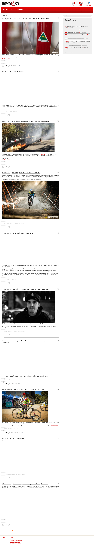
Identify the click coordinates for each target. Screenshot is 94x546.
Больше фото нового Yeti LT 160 (75, 45)
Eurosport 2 (16, 223)
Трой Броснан (12, 379)
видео (20, 379)
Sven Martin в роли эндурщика (23, 233)
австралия (17, 61)
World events (6, 233)
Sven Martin (6, 279)
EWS (16, 279)
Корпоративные (18, 9)
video (9, 111)
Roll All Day (72, 42)
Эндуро (4, 341)
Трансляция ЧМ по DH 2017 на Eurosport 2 (26, 173)
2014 (23, 521)
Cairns (10, 521)
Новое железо (7, 389)
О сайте (11, 537)
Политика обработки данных (15, 542)
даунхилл (22, 331)
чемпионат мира (16, 331)
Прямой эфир (70, 20)
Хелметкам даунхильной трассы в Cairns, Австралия (30, 484)
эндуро (17, 379)
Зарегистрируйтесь (79, 11)
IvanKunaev (6, 173)
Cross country (8, 474)
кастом (8, 61)
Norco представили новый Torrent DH (76, 29)
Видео (4, 71)
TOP (11, 9)
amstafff (66, 45)
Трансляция (6, 223)
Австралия (15, 111)
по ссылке (43, 154)
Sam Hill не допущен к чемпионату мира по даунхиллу (31, 289)
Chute (66, 32)
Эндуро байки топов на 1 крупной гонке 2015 (29, 389)
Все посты (6, 9)
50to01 (5, 111)
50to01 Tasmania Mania (16, 71)
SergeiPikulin (6, 18)
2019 (11, 111)
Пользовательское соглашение (15, 543)
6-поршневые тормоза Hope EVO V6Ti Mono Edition (77, 34)
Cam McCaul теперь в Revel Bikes (77, 47)
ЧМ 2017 (11, 223)
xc (4, 474)
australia (19, 474)
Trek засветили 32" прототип (73, 32)
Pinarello (11, 163)
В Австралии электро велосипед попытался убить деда (30, 121)
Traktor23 (66, 29)
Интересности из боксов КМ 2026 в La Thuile (76, 38)
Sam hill (6, 331)
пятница (15, 163)
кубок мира (14, 521)
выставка (12, 61)
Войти (4, 537)
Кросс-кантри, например (17, 438)
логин (89, 11)
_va (65, 26)
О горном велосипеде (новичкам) (16, 540)
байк (9, 428)
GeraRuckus (67, 41)
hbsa (5, 61)
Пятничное (5, 121)
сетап (11, 428)
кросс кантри (14, 474)
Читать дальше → (6, 58)
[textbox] (31, 15)
